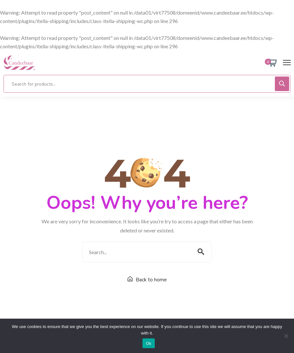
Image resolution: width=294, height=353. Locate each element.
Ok (148, 343)
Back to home (147, 279)
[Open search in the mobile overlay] (147, 84)
